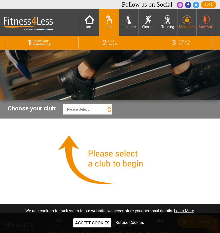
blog (208, 4)
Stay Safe (206, 22)
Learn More (184, 210)
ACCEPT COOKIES (92, 222)
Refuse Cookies (129, 222)
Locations (128, 22)
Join (109, 22)
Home (89, 22)
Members (187, 22)
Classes (148, 22)
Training (167, 22)
